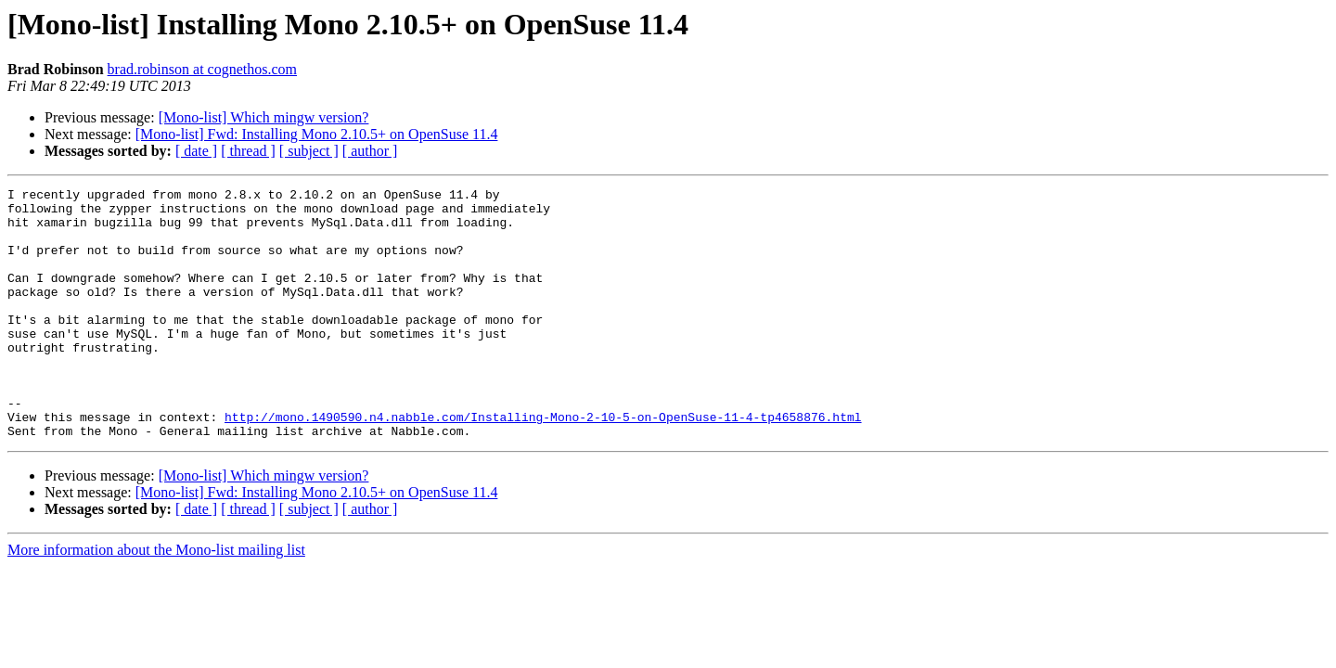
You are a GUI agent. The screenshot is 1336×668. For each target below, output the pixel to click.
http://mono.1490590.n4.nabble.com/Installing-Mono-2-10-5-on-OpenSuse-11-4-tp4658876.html (543, 464)
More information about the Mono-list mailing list (156, 600)
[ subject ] (309, 151)
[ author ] (370, 151)
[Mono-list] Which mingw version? (264, 117)
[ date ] (196, 151)
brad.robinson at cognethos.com (202, 69)
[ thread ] (248, 151)
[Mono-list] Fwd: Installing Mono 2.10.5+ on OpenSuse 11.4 (316, 134)
